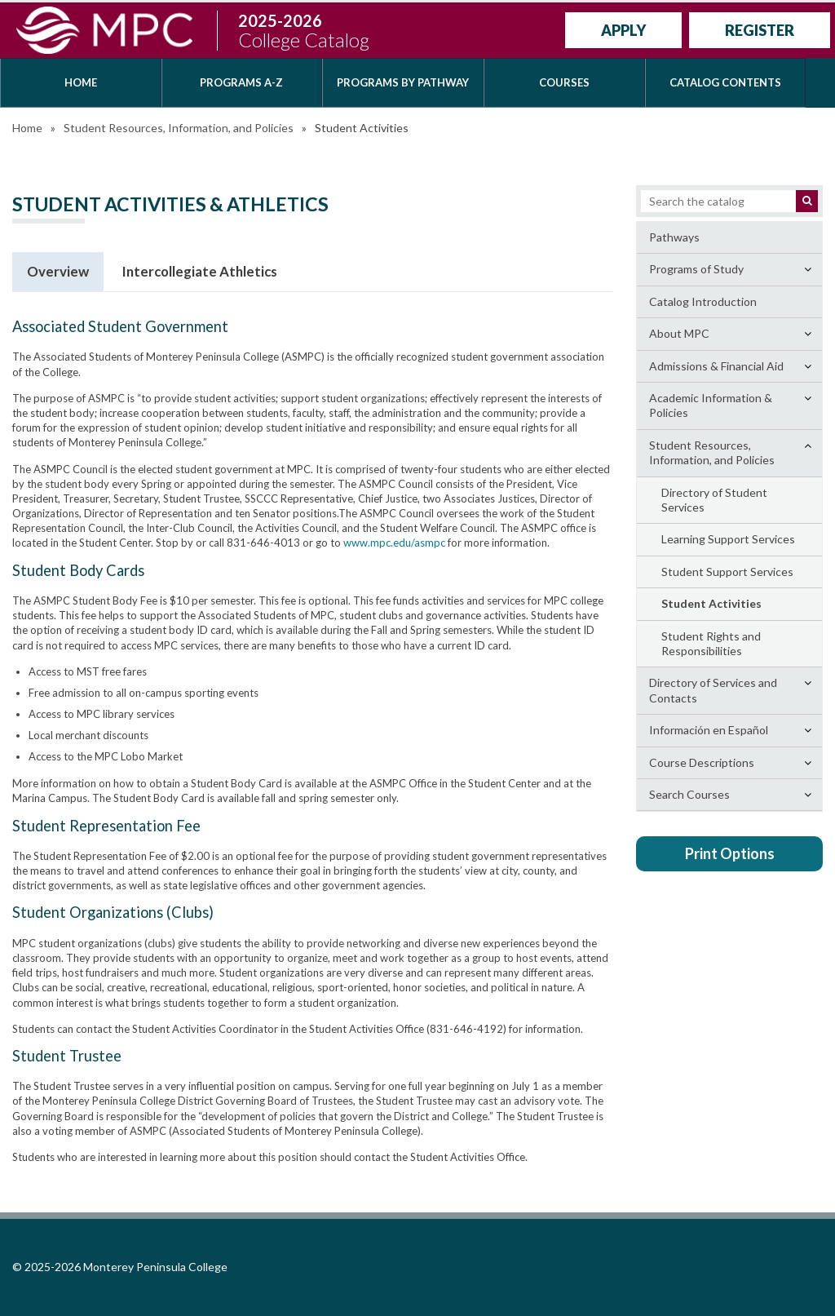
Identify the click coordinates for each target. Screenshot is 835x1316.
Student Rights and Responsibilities (711, 643)
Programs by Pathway (403, 82)
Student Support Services (727, 571)
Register (759, 30)
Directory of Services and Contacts (713, 690)
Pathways (674, 237)
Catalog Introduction (703, 301)
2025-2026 (303, 31)
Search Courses (689, 794)
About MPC (679, 333)
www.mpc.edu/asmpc (394, 542)
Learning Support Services (728, 539)
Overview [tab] (58, 271)
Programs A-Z (241, 82)
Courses (564, 82)
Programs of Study (696, 269)
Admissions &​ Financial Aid (716, 366)
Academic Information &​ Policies (710, 405)
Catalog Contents (725, 82)
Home (80, 82)
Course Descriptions (701, 762)
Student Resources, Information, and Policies (179, 128)
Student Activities (711, 603)
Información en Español (708, 730)
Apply (623, 30)
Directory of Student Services (714, 499)
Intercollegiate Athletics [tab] (199, 271)
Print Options (730, 853)
